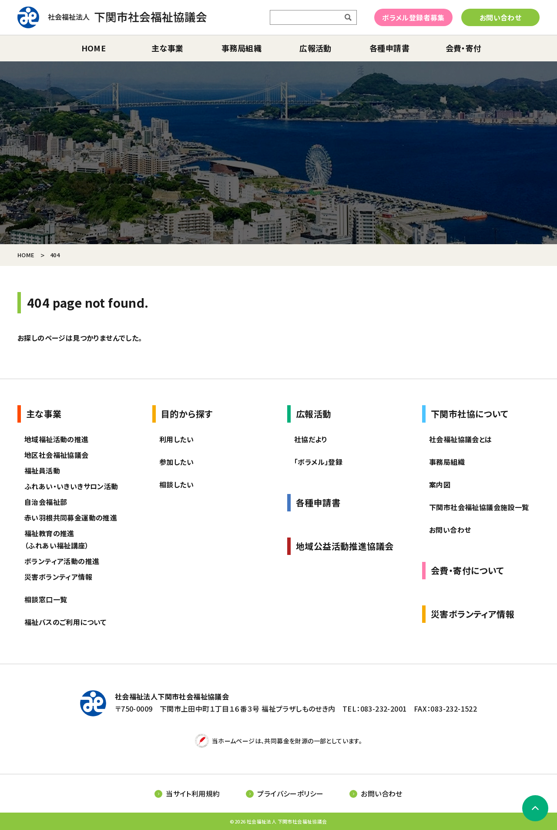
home (93, 48)
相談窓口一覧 (45, 599)
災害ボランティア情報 (58, 576)
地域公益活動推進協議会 (344, 546)
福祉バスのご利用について (65, 622)
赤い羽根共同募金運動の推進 (70, 517)
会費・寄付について (467, 570)
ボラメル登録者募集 (413, 17)
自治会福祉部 (45, 502)
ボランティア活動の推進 (61, 561)
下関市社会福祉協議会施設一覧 (479, 507)
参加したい (176, 462)
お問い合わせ (500, 17)
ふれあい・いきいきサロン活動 (71, 486)
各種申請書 (389, 48)
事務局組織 (241, 48)
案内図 (439, 484)
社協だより (310, 439)
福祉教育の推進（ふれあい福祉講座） (56, 539)
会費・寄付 (464, 48)
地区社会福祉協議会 (56, 455)
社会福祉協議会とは (460, 439)
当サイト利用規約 (193, 793)
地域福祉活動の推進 (56, 439)
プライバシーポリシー (290, 793)
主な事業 (167, 48)
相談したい (176, 484)
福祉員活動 (42, 470)
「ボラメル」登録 (318, 462)
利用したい (176, 439)
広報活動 (315, 48)
